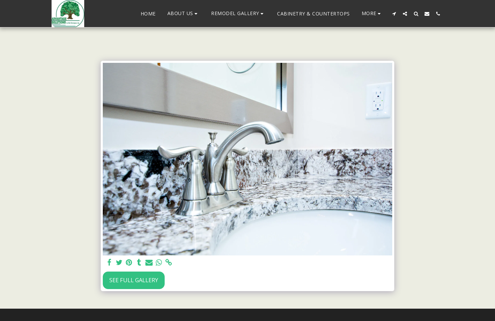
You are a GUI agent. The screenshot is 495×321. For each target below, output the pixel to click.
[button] (183, 13)
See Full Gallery (133, 280)
